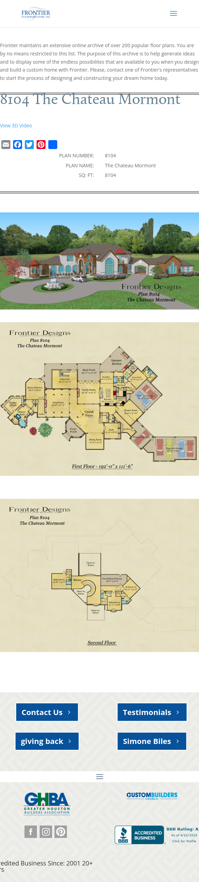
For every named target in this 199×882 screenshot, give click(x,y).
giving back (42, 741)
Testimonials (147, 712)
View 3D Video (16, 125)
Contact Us (41, 712)
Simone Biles (147, 741)
